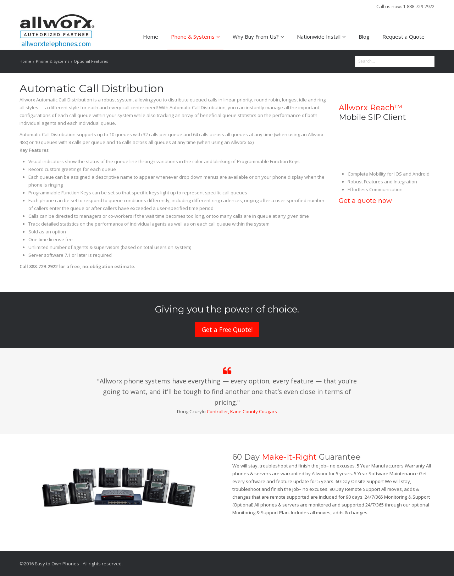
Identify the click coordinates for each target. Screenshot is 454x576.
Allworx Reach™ (370, 107)
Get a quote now (365, 201)
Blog (364, 36)
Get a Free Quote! (227, 329)
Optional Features (91, 61)
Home (150, 36)
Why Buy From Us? (258, 36)
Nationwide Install (321, 36)
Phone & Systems (195, 36)
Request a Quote (403, 36)
